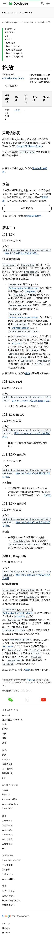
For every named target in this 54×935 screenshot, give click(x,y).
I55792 (47, 495)
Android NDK (8, 879)
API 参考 (6, 869)
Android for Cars (10, 804)
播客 (4, 742)
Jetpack (27, 12)
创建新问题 (27, 208)
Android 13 (7, 830)
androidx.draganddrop (13, 78)
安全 (4, 724)
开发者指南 (7, 865)
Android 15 (7, 820)
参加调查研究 (8, 905)
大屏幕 (5, 790)
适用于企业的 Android (12, 719)
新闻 (4, 733)
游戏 (4, 755)
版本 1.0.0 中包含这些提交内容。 (22, 253)
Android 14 (7, 825)
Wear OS (6, 794)
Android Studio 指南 (11, 860)
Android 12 (7, 834)
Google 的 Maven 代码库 (29, 146)
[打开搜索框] (42, 3)
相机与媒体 (7, 768)
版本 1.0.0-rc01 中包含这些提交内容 (30, 400)
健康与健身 (7, 764)
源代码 (5, 729)
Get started (10, 12)
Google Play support (11, 900)
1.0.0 (17, 110)
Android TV (7, 808)
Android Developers (10, 22)
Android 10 (7, 843)
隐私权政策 (7, 773)
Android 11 (7, 839)
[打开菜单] (4, 3)
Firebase (6, 932)
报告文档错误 (8, 895)
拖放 (27, 373)
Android (6, 715)
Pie (3, 848)
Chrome (6, 928)
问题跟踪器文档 (33, 215)
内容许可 (30, 680)
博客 (4, 738)
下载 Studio (7, 874)
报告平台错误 (8, 891)
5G (3, 778)
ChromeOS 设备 (9, 799)
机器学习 (6, 759)
